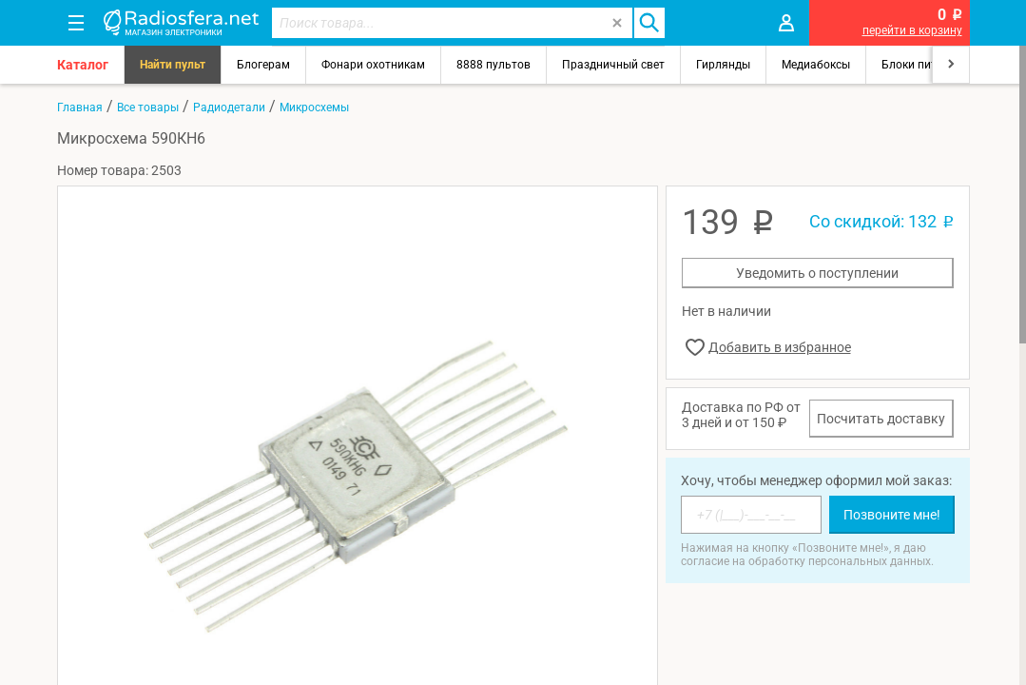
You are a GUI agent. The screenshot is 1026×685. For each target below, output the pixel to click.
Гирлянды (723, 64)
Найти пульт (172, 64)
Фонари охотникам (373, 64)
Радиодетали (229, 107)
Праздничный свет (613, 64)
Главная (80, 107)
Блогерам (263, 64)
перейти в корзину (912, 30)
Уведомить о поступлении (817, 273)
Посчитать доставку (881, 418)
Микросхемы (314, 107)
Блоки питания (922, 64)
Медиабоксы (816, 64)
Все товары (148, 107)
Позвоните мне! (891, 514)
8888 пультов (493, 64)
